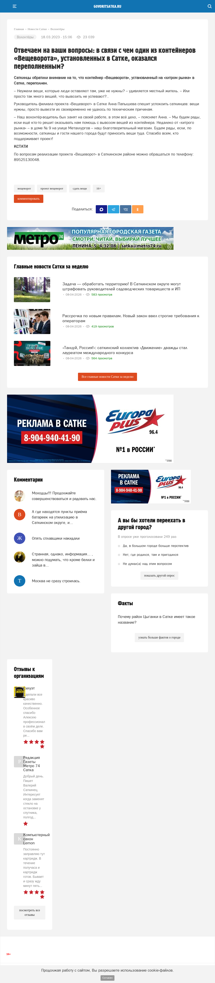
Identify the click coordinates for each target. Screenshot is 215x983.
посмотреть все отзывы (29, 913)
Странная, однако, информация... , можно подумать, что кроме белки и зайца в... (63, 559)
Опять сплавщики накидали (56, 538)
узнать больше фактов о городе (159, 637)
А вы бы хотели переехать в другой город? (151, 524)
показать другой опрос (159, 575)
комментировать (29, 198)
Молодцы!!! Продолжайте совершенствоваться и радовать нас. (64, 496)
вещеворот (24, 188)
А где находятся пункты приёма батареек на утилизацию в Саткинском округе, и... (59, 517)
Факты (125, 603)
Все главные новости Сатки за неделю (107, 376)
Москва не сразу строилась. (56, 581)
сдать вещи (80, 188)
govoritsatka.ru (107, 6)
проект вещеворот (52, 188)
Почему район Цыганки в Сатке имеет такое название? (156, 619)
